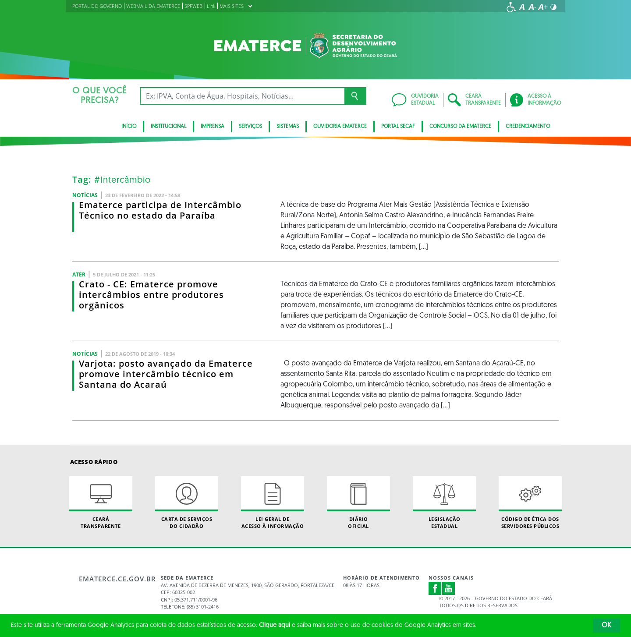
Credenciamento (528, 126)
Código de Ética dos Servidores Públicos (530, 502)
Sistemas (288, 126)
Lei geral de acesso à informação (272, 502)
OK (606, 625)
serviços (250, 126)
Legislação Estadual (444, 502)
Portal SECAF (398, 126)
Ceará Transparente (100, 502)
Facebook (435, 588)
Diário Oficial (358, 502)
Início (128, 126)
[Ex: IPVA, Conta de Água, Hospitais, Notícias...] (242, 96)
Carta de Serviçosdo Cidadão (186, 502)
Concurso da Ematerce (460, 126)
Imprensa (212, 126)
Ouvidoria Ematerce (340, 126)
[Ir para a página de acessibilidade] (511, 7)
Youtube (448, 588)
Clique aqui (274, 625)
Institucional (168, 126)
